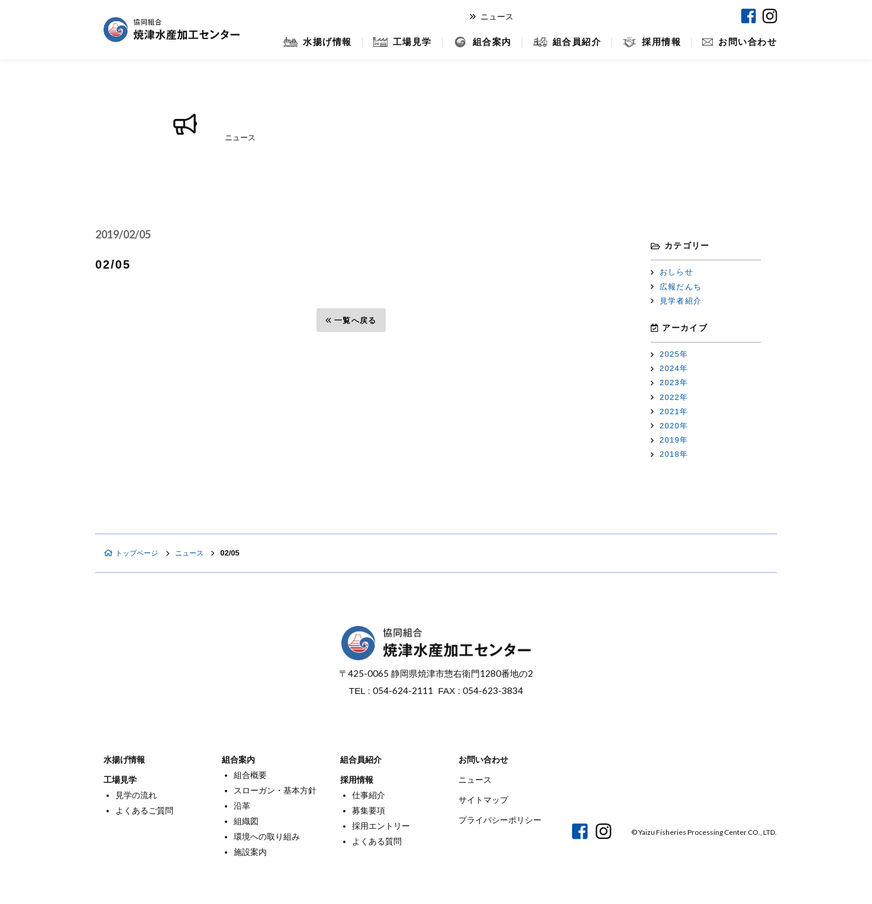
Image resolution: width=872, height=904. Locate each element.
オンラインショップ (583, 16)
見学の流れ (136, 795)
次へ (584, 320)
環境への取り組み (267, 836)
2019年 (669, 439)
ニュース (492, 16)
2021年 (669, 411)
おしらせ (672, 271)
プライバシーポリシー (499, 820)
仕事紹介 (368, 795)
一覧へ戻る (350, 320)
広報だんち (676, 286)
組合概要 (250, 775)
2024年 (669, 368)
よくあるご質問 (144, 810)
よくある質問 (377, 841)
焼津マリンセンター (684, 16)
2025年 (669, 354)
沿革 (242, 806)
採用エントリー (381, 826)
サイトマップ (483, 800)
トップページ (133, 552)
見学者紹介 (676, 300)
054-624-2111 (403, 690)
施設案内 (250, 852)
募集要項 (368, 810)
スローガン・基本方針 (275, 790)
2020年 (669, 425)
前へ (118, 320)
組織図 (246, 821)
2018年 (669, 454)
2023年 (669, 382)
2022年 (669, 397)
